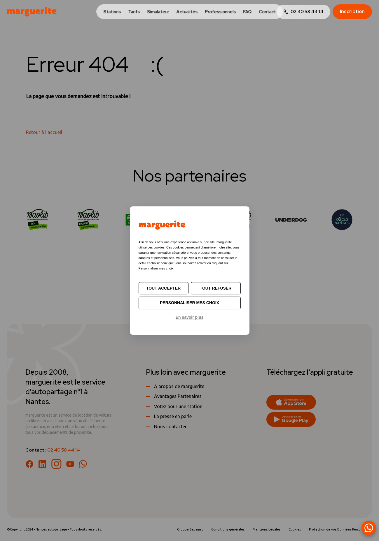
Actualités (187, 12)
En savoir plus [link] (190, 317)
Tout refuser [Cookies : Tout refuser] (216, 288)
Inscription (352, 11)
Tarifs (134, 12)
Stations (112, 12)
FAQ (247, 12)
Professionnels (220, 12)
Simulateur (158, 12)
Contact (267, 12)
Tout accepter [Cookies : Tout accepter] (163, 288)
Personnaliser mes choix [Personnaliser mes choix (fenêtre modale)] (189, 303)
